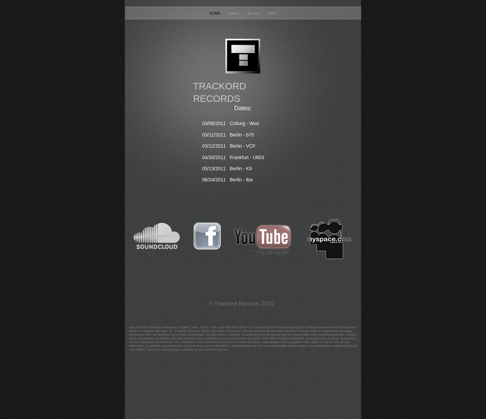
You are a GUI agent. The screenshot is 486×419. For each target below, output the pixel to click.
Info (272, 13)
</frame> (238, 366)
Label (234, 13)
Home (215, 13)
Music (254, 13)
